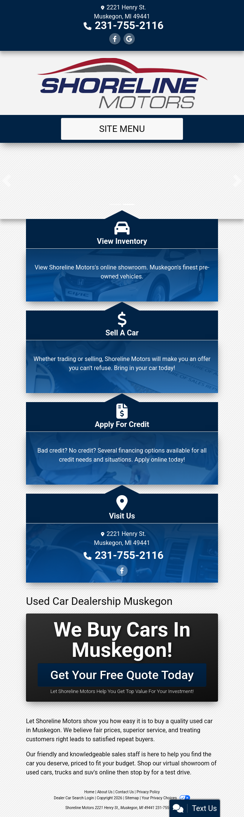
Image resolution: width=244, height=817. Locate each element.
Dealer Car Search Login (74, 798)
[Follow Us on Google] (129, 39)
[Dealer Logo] (122, 83)
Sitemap (132, 798)
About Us (105, 792)
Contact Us (124, 792)
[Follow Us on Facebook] (114, 39)
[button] (6, 181)
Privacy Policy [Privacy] (148, 792)
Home (89, 792)
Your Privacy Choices (166, 798)
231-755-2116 (129, 25)
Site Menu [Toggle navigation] (122, 129)
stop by (140, 772)
